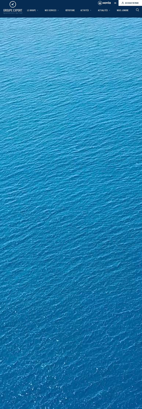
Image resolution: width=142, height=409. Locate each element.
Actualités (103, 11)
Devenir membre (130, 3)
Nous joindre (123, 11)
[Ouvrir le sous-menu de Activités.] (91, 11)
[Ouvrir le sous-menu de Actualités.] (109, 11)
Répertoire (70, 11)
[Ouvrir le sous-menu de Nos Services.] (59, 11)
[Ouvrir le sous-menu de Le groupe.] (38, 11)
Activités (85, 11)
